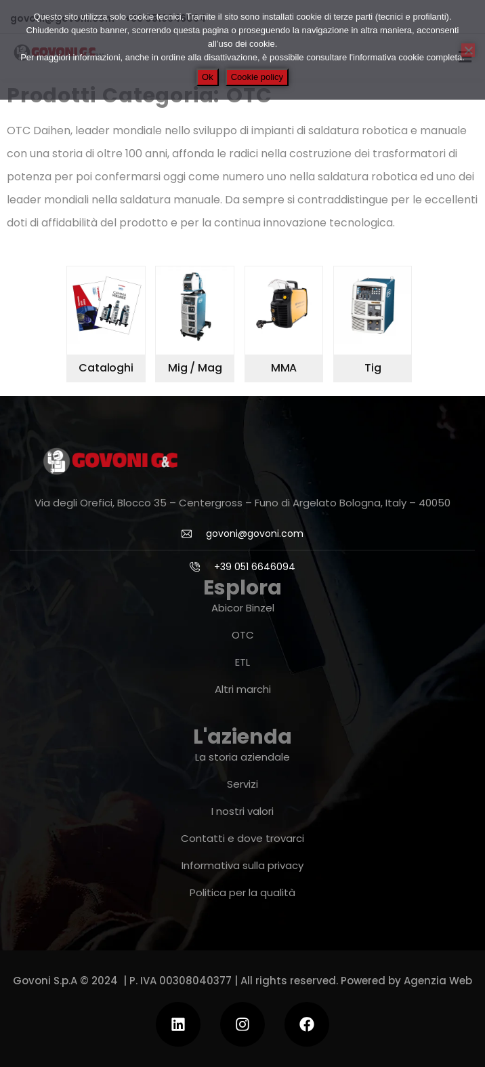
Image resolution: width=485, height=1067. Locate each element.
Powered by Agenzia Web (406, 980)
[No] (468, 50)
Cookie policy (257, 77)
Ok (207, 77)
